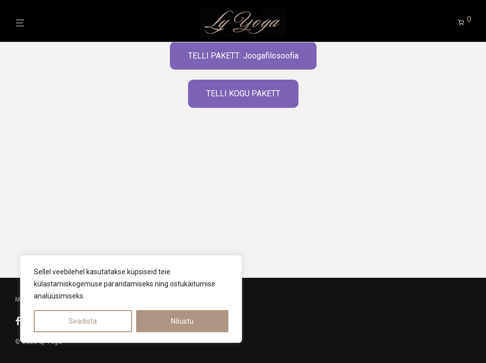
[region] (131, 299)
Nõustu (182, 321)
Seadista (83, 321)
